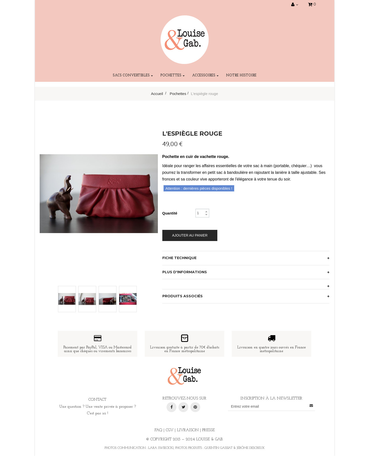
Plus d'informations (184, 272)
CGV (169, 430)
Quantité (169, 213)
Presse (208, 430)
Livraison (188, 430)
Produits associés (182, 296)
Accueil (157, 93)
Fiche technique (179, 258)
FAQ (158, 430)
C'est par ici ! (97, 413)
